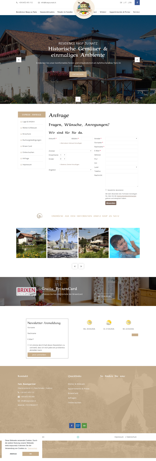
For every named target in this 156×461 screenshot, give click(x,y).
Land (96, 167)
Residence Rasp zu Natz (26, 11)
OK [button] (30, 454)
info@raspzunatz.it (28, 401)
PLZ (95, 159)
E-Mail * (31, 339)
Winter (103, 11)
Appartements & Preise (119, 11)
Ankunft (52, 138)
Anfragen (72, 398)
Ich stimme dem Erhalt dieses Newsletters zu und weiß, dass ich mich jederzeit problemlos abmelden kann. (47, 347)
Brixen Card (27, 146)
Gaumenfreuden (47, 11)
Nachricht (98, 175)
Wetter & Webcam (30, 128)
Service (136, 11)
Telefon (97, 171)
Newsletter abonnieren (115, 190)
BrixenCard (73, 393)
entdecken (78, 74)
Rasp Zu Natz (84, 9)
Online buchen (28, 152)
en (130, 2)
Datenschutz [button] (32, 448)
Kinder (51, 159)
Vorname (98, 142)
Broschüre (27, 134)
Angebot (52, 170)
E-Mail (96, 151)
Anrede (97, 138)
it (126, 2)
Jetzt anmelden (39, 354)
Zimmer (52, 151)
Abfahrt (74, 138)
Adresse (97, 155)
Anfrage (26, 158)
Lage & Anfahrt (29, 121)
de (121, 2)
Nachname (98, 147)
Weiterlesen (127, 291)
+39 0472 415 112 (27, 392)
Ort (95, 163)
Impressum (27, 164)
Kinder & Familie (65, 11)
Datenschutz (132, 437)
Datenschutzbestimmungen (126, 196)
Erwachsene (53, 155)
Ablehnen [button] (13, 454)
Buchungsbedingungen (32, 140)
